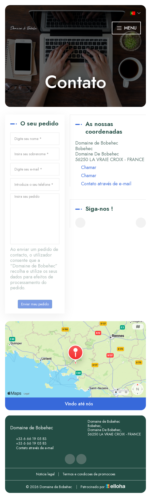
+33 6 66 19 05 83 (28, 438)
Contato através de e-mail (106, 184)
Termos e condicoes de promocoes (89, 474)
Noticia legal (45, 474)
